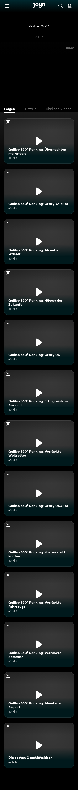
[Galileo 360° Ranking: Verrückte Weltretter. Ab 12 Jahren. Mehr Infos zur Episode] (39, 443)
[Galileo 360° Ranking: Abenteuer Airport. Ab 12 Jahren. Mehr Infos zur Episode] (39, 695)
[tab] (10, 109)
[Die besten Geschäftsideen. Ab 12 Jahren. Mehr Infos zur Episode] (39, 745)
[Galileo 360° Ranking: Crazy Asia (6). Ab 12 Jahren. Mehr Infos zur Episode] (39, 191)
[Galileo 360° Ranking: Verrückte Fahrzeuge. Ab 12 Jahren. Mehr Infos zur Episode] (39, 594)
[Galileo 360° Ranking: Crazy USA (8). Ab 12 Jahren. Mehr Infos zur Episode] (39, 493)
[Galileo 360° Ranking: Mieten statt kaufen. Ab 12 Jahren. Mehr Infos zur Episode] (39, 544)
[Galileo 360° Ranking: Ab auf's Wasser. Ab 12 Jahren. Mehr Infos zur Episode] (39, 241)
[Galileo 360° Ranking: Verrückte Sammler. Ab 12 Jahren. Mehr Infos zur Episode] (39, 644)
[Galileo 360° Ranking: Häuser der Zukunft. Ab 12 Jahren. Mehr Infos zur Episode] (39, 292)
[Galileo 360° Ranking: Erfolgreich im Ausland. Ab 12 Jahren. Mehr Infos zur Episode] (39, 393)
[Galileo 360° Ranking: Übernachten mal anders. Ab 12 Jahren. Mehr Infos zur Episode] (39, 141)
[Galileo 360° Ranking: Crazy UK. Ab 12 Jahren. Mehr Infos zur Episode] (39, 342)
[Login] (69, 5)
